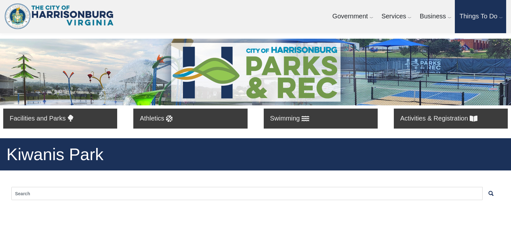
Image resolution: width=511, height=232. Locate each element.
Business (433, 16)
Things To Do (478, 16)
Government (350, 16)
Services (394, 16)
